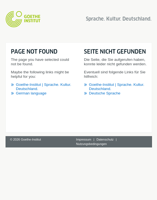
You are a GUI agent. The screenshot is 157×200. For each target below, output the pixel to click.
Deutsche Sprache (31, 142)
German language (31, 80)
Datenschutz (104, 173)
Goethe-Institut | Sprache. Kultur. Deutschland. (55, 76)
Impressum (83, 173)
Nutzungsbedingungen (91, 178)
